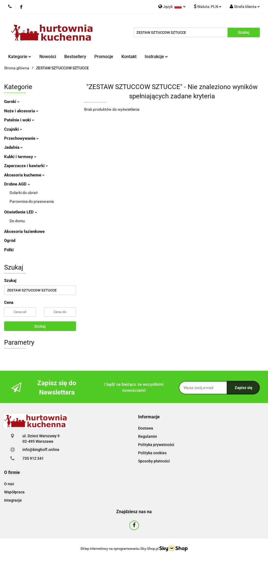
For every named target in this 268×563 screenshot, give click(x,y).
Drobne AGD (17, 184)
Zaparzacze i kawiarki (26, 165)
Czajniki (13, 129)
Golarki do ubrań (24, 192)
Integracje (13, 500)
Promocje (103, 56)
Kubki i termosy (20, 156)
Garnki (11, 101)
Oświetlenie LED (20, 212)
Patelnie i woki (19, 120)
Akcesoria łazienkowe (24, 231)
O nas (9, 484)
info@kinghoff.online (40, 449)
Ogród (9, 240)
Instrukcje (156, 56)
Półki (9, 249)
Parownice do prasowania (32, 201)
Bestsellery (75, 56)
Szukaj (40, 326)
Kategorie (19, 56)
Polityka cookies (152, 453)
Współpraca (14, 492)
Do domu (17, 221)
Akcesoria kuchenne (24, 175)
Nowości (47, 56)
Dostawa (145, 428)
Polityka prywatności (156, 444)
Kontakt (128, 56)
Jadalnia (13, 147)
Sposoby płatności (154, 461)
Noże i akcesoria (21, 110)
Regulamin (147, 436)
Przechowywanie (21, 138)
